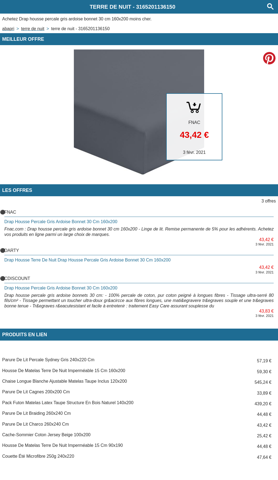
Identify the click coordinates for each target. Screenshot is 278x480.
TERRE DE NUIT (32, 28)
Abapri (8, 28)
